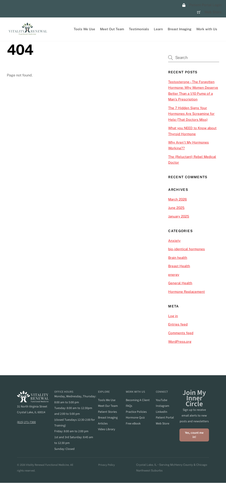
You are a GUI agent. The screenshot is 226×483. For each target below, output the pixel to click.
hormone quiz (135, 418)
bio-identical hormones (186, 249)
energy (173, 275)
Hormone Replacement (186, 292)
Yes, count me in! (194, 434)
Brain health (177, 257)
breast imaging (108, 418)
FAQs (129, 406)
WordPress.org (179, 341)
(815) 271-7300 (26, 422)
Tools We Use (84, 29)
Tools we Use (106, 400)
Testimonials (139, 29)
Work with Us (206, 29)
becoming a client (138, 400)
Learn (158, 29)
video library (106, 429)
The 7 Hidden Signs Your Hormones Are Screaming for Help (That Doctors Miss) (191, 113)
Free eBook (133, 423)
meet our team (108, 406)
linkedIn (161, 412)
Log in (173, 316)
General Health (180, 283)
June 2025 (176, 208)
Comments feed (180, 333)
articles (103, 423)
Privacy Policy (106, 465)
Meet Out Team (112, 29)
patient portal (165, 418)
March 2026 (177, 199)
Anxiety (174, 240)
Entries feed (178, 324)
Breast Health (179, 266)
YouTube (161, 400)
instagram (162, 406)
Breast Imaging (179, 29)
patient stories (107, 412)
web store (162, 423)
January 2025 (178, 216)
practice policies (136, 412)
